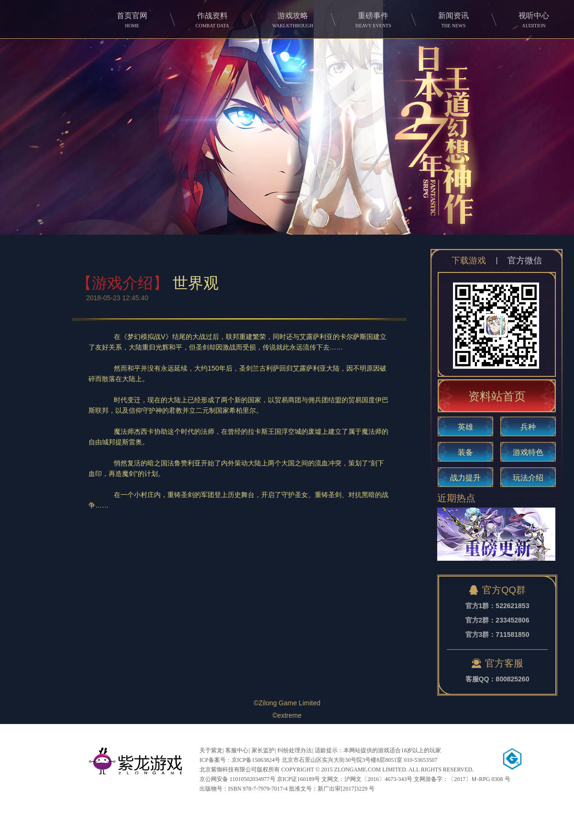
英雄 (465, 427)
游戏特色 (528, 452)
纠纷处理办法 (294, 750)
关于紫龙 (210, 750)
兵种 (528, 427)
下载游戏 (469, 260)
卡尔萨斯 (353, 336)
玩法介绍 (528, 478)
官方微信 (525, 260)
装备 (465, 452)
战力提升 (465, 478)
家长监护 (263, 750)
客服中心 (236, 750)
